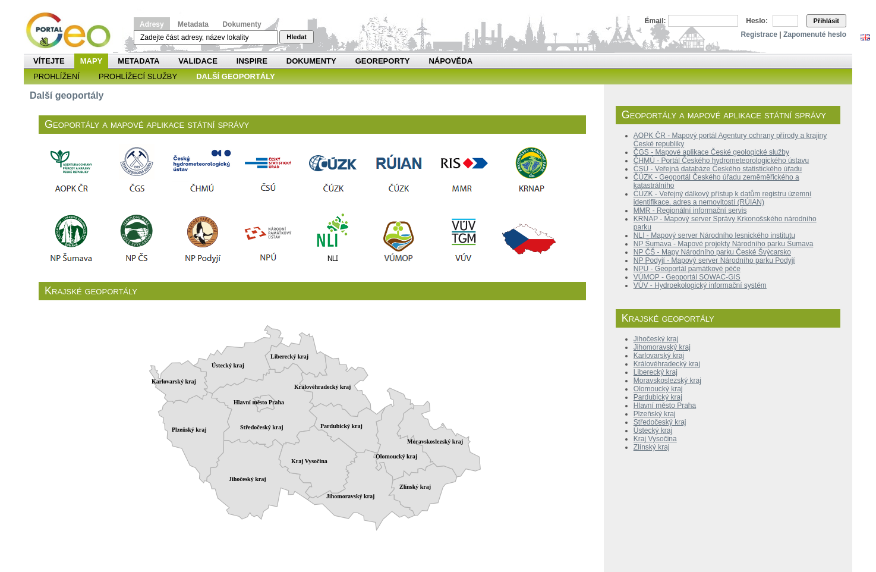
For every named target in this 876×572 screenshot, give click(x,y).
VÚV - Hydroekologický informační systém (700, 285)
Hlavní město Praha (665, 405)
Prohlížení (56, 76)
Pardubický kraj (658, 397)
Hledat (296, 36)
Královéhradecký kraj (667, 364)
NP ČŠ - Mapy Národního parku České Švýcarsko (712, 252)
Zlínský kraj (652, 447)
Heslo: (757, 21)
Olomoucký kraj (658, 389)
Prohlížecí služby (138, 76)
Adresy (152, 24)
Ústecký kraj (653, 430)
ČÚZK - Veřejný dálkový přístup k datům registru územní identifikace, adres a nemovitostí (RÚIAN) (722, 198)
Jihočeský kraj (656, 339)
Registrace (759, 34)
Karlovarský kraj (659, 355)
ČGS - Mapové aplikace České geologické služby (711, 152)
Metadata (193, 24)
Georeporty (382, 60)
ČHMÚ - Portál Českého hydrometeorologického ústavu (721, 160)
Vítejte (49, 60)
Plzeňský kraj (655, 414)
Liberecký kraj (656, 372)
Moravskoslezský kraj (667, 380)
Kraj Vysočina (655, 439)
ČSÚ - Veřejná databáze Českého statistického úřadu (718, 169)
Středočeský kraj (660, 422)
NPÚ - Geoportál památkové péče (687, 269)
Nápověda (450, 60)
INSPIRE (252, 60)
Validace (197, 60)
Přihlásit (826, 20)
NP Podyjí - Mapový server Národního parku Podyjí (714, 260)
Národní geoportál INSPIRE (73, 30)
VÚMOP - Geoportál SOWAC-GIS (687, 277)
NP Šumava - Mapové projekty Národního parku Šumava (724, 244)
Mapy (91, 60)
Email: (655, 21)
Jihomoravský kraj (662, 347)
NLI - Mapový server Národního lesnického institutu (714, 235)
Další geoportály (235, 76)
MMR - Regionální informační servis (690, 210)
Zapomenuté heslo (814, 34)
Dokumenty (241, 24)
